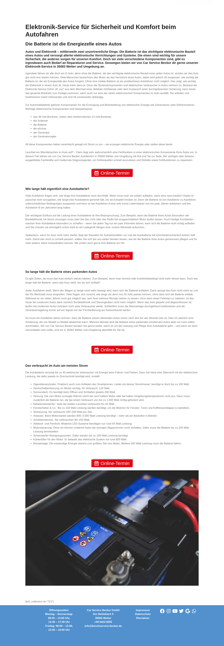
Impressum (143, 610)
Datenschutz (143, 614)
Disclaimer (143, 618)
